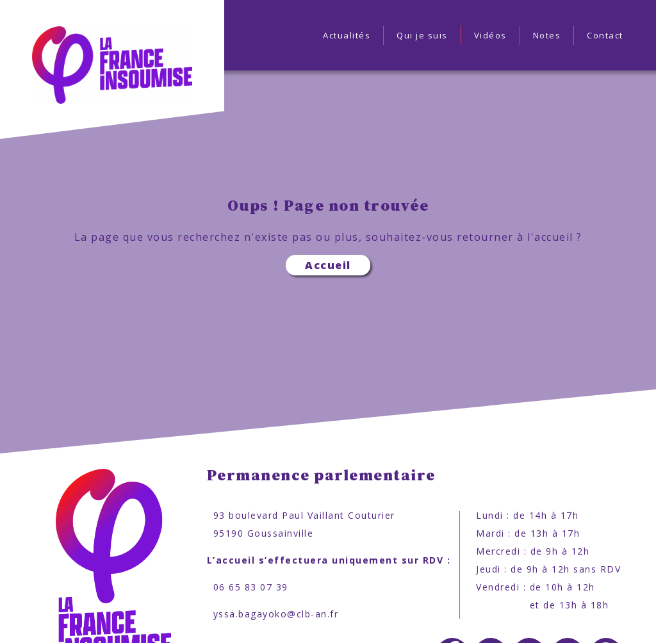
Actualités (346, 35)
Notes (547, 35)
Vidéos (490, 35)
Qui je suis (422, 35)
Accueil (328, 265)
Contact (605, 35)
